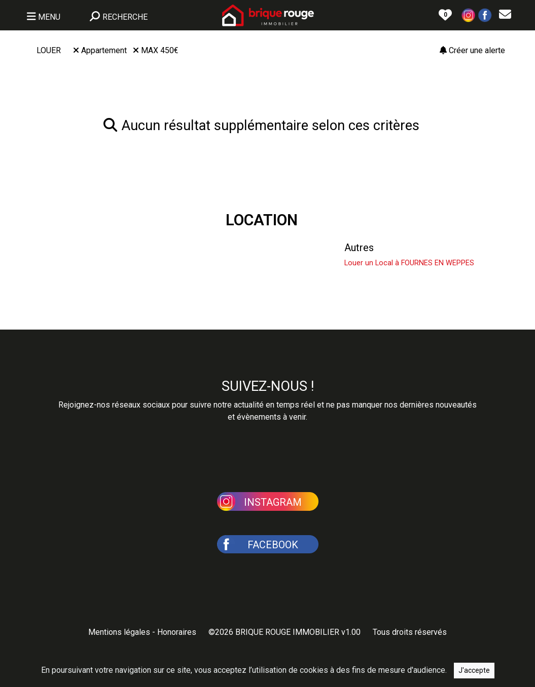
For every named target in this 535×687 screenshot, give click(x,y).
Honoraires (176, 632)
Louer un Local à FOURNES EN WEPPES (409, 263)
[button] (468, 14)
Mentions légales (119, 632)
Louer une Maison (76, 247)
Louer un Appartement (240, 247)
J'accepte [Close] (474, 670)
